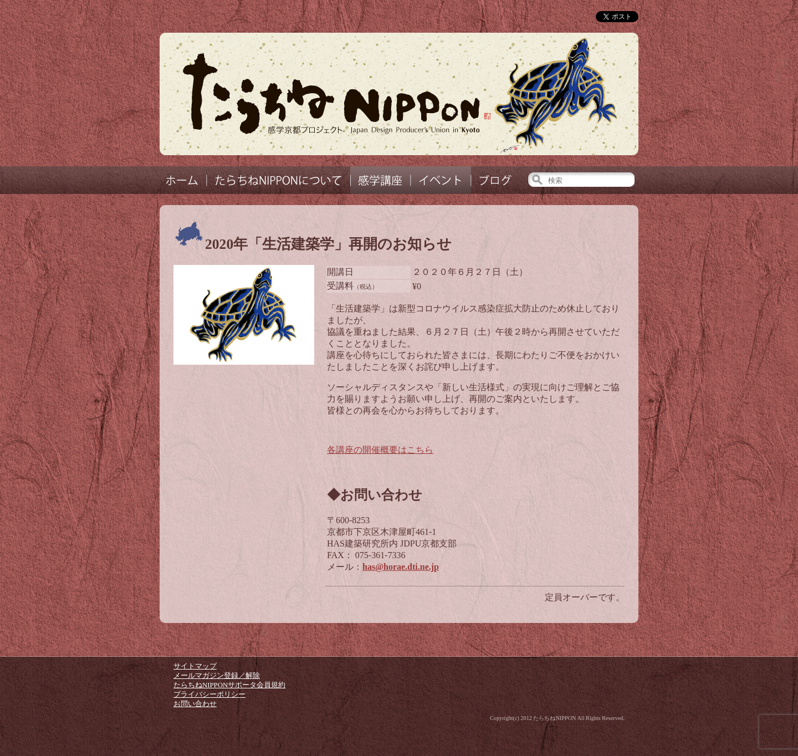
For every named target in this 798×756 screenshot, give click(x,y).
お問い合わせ (195, 704)
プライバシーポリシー (209, 694)
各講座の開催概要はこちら (380, 449)
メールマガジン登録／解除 (216, 676)
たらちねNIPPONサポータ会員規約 (229, 685)
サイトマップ (195, 666)
